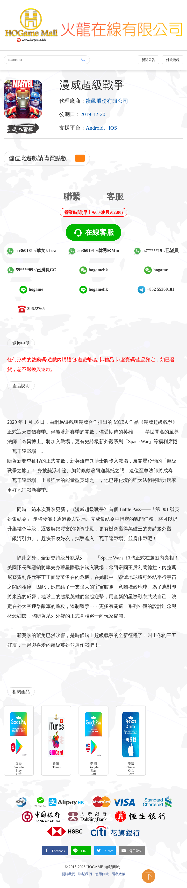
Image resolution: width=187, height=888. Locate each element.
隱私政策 (118, 874)
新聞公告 (148, 60)
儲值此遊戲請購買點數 (47, 158)
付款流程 (173, 60)
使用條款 (102, 874)
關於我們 (68, 874)
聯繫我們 (85, 874)
